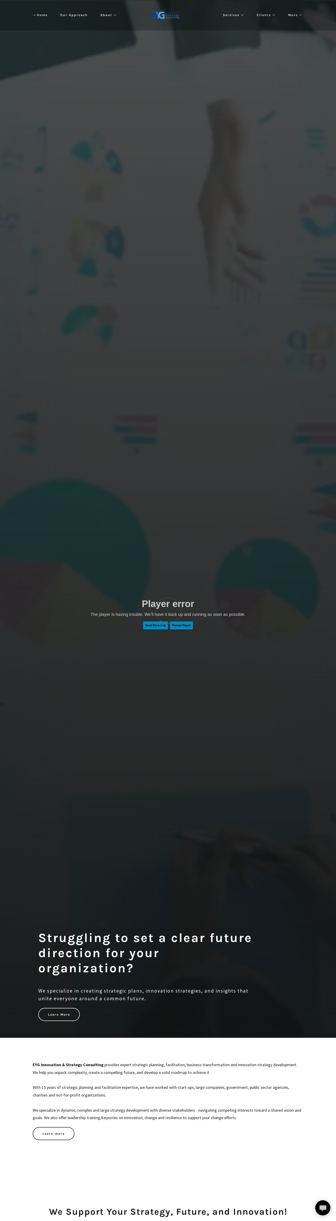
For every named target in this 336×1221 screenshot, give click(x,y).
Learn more (53, 1134)
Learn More (59, 1015)
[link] (168, 14)
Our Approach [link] (74, 15)
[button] (107, 15)
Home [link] (42, 15)
